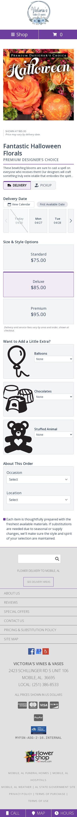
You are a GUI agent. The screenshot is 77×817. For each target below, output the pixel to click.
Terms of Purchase (50, 794)
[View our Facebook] (31, 653)
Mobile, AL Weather (16, 787)
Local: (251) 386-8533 (38, 684)
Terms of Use (38, 801)
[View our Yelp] (45, 653)
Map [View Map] (38, 813)
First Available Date (52, 204)
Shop (19, 34)
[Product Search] (39, 558)
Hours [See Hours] (64, 813)
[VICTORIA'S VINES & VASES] (38, 24)
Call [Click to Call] (12, 813)
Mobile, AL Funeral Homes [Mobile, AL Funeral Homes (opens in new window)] (28, 773)
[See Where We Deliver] (38, 582)
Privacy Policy (20, 794)
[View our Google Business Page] (38, 653)
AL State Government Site (55, 787)
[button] (38, 730)
